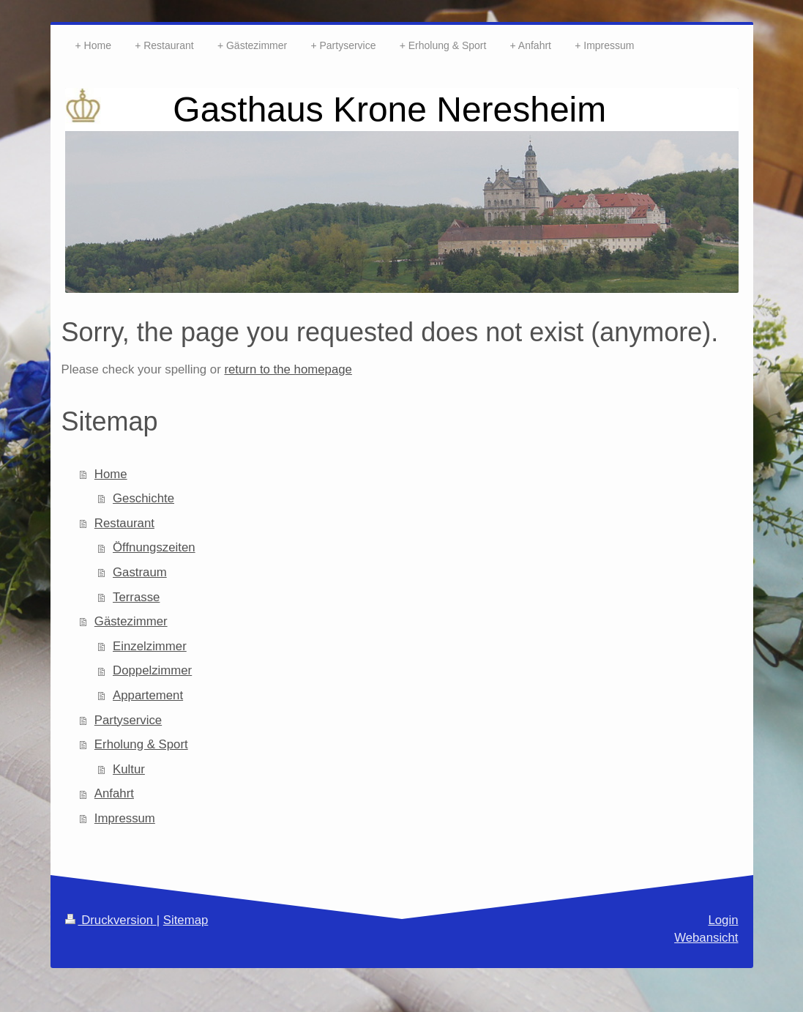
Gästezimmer (131, 621)
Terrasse (136, 597)
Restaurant (124, 523)
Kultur (129, 769)
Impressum (124, 818)
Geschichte (143, 498)
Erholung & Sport (141, 744)
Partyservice (128, 720)
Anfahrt (114, 793)
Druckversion (111, 920)
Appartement (148, 695)
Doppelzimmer (152, 670)
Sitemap (186, 920)
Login (723, 920)
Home (110, 474)
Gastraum (140, 572)
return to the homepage (287, 369)
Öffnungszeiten (154, 547)
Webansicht (706, 938)
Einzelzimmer (150, 646)
